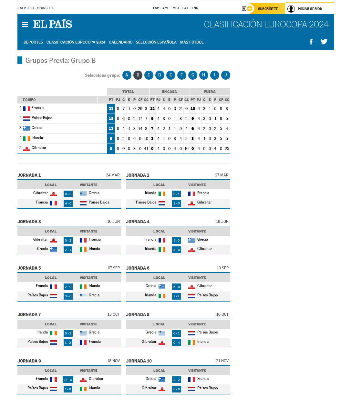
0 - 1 (176, 194)
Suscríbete (268, 8)
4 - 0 (68, 203)
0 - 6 (176, 389)
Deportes (33, 42)
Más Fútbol (192, 42)
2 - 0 (68, 287)
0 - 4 (176, 342)
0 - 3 (68, 194)
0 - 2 (68, 333)
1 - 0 (176, 240)
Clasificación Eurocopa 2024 (75, 42)
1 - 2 (176, 296)
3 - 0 (176, 203)
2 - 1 (68, 250)
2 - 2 (176, 380)
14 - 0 (68, 380)
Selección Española (156, 42)
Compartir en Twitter (324, 41)
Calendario (120, 42)
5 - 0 (176, 287)
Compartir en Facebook (311, 41)
